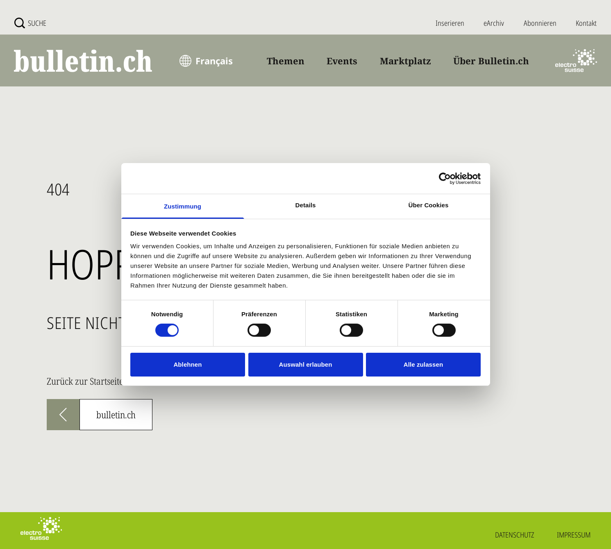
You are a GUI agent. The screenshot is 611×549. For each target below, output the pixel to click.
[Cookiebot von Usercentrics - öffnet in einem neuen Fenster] (445, 178)
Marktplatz (405, 60)
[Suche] (30, 23)
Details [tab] (305, 205)
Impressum (574, 535)
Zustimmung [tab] (182, 206)
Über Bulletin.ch (491, 60)
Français (214, 60)
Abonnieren (540, 23)
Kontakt (586, 23)
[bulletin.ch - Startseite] (83, 61)
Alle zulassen (423, 364)
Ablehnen (187, 364)
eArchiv (494, 23)
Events (342, 60)
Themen (285, 60)
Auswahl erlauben (305, 364)
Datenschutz (514, 535)
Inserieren (450, 23)
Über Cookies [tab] (429, 205)
